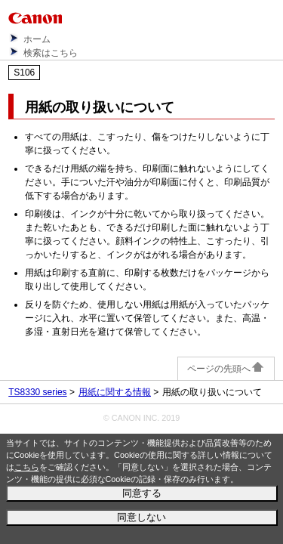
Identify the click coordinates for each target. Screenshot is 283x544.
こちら (26, 466)
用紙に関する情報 (114, 392)
